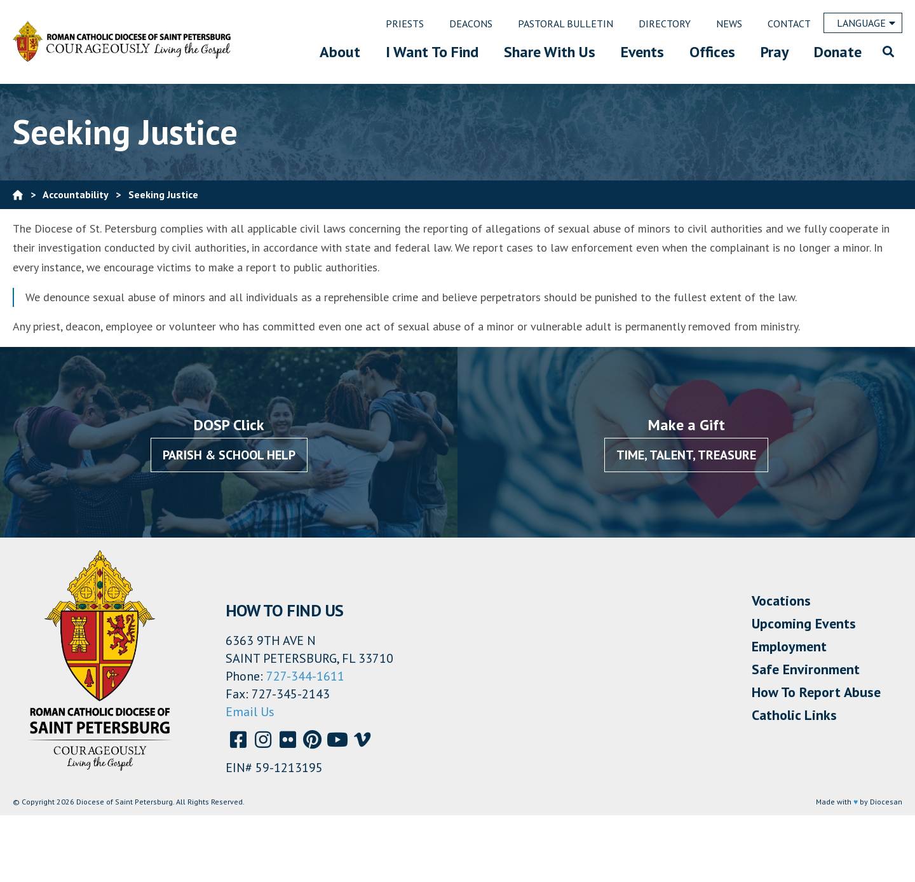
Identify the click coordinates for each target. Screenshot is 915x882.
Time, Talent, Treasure (686, 455)
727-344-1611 (305, 676)
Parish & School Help (229, 455)
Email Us (250, 711)
